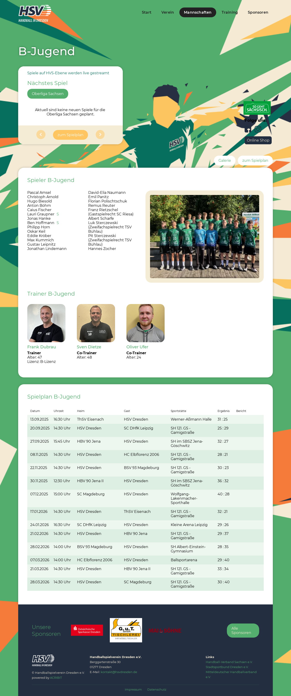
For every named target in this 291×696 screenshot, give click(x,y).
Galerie (224, 160)
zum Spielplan (70, 135)
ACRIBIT (56, 677)
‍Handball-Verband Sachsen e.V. (229, 662)
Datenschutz (156, 689)
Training (230, 12)
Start (146, 12)
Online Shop (258, 140)
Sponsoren (258, 12)
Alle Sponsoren (241, 630)
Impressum (133, 689)
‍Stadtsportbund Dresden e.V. (227, 667)
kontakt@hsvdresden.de (119, 672)
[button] (40, 135)
